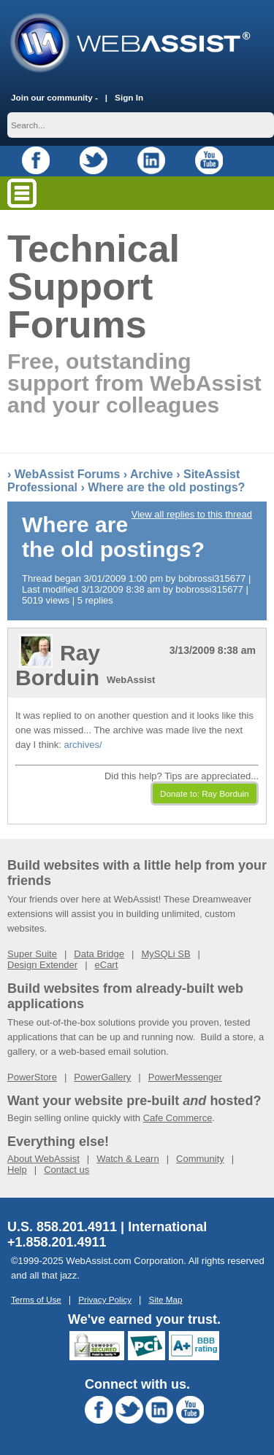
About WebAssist (43, 1158)
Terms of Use (36, 1299)
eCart (106, 964)
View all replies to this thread (192, 514)
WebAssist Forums (68, 474)
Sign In (129, 97)
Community (200, 1158)
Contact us (66, 1169)
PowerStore (32, 1077)
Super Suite (32, 953)
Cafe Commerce (178, 1117)
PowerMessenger (185, 1077)
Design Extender (42, 964)
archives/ (83, 744)
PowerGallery (102, 1077)
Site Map (165, 1299)
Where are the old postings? (166, 487)
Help (17, 1169)
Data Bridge (99, 953)
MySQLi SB (165, 953)
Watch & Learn (127, 1158)
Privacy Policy (105, 1299)
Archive (151, 474)
